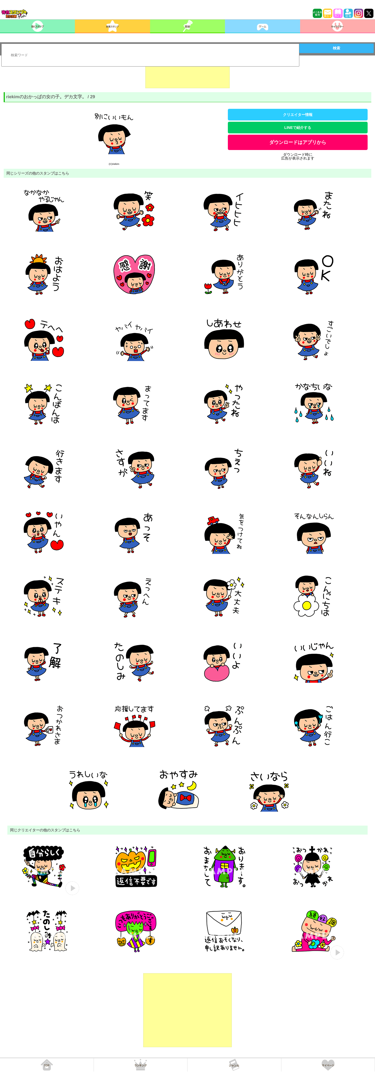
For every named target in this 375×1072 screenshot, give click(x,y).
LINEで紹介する (297, 127)
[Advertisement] (187, 75)
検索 (336, 48)
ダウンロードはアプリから (297, 142)
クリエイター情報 (297, 115)
